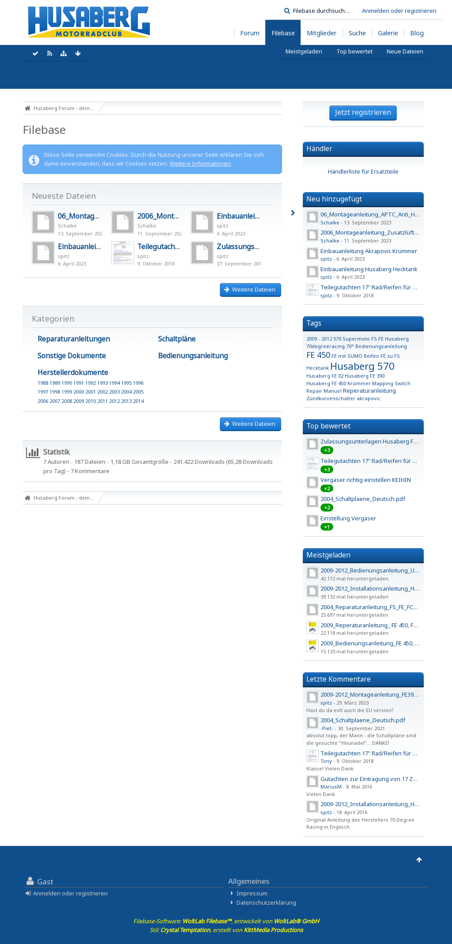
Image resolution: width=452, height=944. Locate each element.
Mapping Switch (391, 383)
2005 (138, 391)
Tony (326, 761)
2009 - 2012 (319, 338)
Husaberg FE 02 (324, 375)
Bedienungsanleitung (193, 355)
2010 (90, 401)
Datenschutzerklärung (266, 902)
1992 (90, 382)
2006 (43, 401)
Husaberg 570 (362, 365)
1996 (138, 382)
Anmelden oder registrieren (399, 11)
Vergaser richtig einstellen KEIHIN (365, 480)
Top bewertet (328, 426)
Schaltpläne (177, 339)
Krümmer (359, 383)
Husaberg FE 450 (326, 383)
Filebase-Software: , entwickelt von (226, 921)
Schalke (67, 225)
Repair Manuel (324, 390)
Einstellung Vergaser (348, 518)
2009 (78, 401)
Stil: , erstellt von (226, 930)
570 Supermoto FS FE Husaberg (371, 338)
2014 (138, 401)
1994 (114, 382)
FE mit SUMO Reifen (355, 356)
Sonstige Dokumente (72, 355)
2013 (126, 401)
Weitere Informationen (200, 163)
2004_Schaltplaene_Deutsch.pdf (362, 499)
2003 (114, 391)
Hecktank (317, 367)
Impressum (252, 893)
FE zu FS (390, 356)
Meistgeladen (328, 555)
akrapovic (368, 398)
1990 (66, 382)
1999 (66, 391)
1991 (78, 382)
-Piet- (326, 728)
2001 (90, 391)
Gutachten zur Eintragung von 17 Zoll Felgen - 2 (383, 779)
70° (350, 346)
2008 (66, 401)
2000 (78, 391)
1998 (54, 391)
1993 (102, 382)
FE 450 (318, 354)
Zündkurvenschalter (330, 398)
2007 (54, 401)
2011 (102, 401)
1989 (54, 382)
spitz (222, 225)
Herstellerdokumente (73, 372)
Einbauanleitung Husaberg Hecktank (369, 269)
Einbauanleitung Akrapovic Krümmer (368, 251)
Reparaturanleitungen (74, 339)
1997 (43, 391)
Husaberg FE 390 (364, 375)
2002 (102, 391)
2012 (114, 401)
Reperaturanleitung (369, 390)
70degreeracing (325, 346)
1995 (126, 382)
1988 (43, 382)
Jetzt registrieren (363, 112)
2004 (126, 391)
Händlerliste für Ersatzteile (363, 171)
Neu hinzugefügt (334, 199)
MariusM (331, 786)
